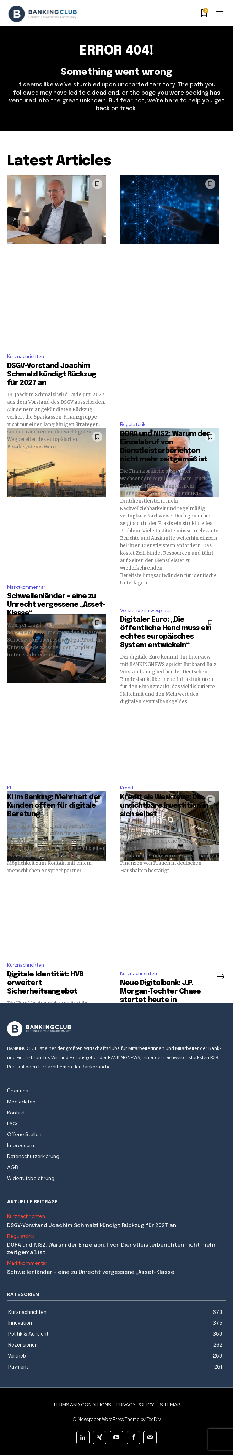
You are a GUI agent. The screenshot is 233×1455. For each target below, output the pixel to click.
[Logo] (42, 13)
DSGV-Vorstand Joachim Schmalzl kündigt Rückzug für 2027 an (51, 374)
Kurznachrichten (25, 356)
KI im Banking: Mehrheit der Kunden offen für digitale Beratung (54, 806)
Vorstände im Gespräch (146, 611)
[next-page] (220, 977)
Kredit (127, 788)
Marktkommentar (26, 587)
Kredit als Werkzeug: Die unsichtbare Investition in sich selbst (164, 806)
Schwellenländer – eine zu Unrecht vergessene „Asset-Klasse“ (56, 605)
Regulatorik (133, 424)
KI (9, 788)
